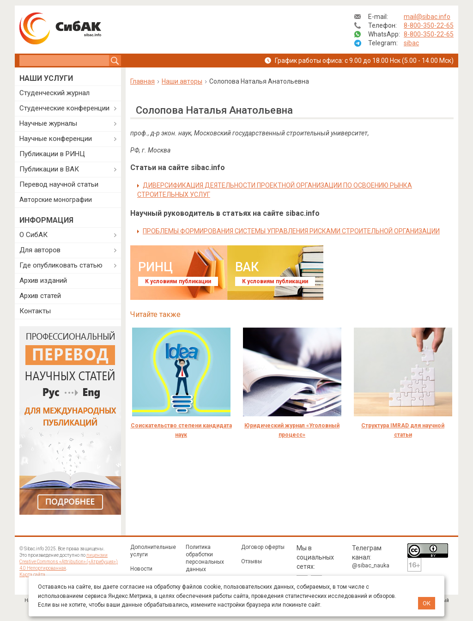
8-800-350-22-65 (429, 25)
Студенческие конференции (64, 108)
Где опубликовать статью (61, 265)
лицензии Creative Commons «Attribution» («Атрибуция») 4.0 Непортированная (68, 562)
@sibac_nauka (370, 565)
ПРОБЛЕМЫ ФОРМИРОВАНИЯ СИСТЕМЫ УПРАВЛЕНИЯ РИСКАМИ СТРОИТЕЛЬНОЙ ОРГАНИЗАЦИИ (291, 231)
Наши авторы (182, 81)
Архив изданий (43, 280)
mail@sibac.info (427, 16)
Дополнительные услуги (153, 551)
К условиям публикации (178, 281)
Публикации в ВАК (49, 169)
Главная (142, 81)
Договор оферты (263, 547)
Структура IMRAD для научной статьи (402, 430)
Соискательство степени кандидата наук (181, 430)
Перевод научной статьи (58, 184)
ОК (427, 603)
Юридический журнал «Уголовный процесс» (292, 430)
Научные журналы (48, 123)
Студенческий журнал (54, 93)
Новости (141, 569)
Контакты (35, 311)
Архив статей (40, 296)
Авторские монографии (55, 199)
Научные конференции (55, 138)
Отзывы (251, 561)
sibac (411, 43)
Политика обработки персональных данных (205, 558)
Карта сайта (32, 574)
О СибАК (33, 235)
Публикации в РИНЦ (52, 154)
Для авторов (40, 250)
